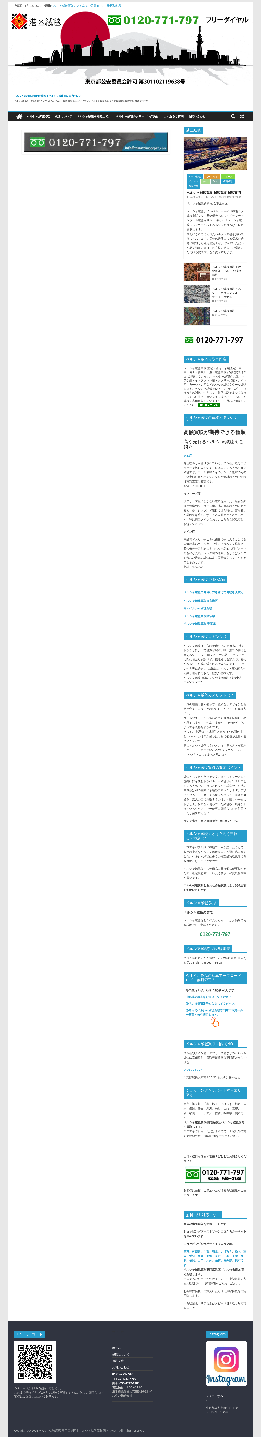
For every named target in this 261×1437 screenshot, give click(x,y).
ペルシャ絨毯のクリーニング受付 (137, 116)
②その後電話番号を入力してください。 (211, 1004)
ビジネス (193, 181)
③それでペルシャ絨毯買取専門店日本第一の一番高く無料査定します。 (214, 1012)
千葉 (206, 1251)
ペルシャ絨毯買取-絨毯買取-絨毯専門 (214, 192)
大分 (209, 1260)
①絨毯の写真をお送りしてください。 (210, 997)
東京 (186, 1251)
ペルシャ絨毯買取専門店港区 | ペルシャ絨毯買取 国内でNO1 (48, 96)
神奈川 (196, 1251)
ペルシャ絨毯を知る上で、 (94, 116)
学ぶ (215, 181)
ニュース (228, 176)
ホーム (116, 1348)
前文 (205, 181)
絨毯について (63, 116)
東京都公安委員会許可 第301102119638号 (222, 1410)
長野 (218, 1256)
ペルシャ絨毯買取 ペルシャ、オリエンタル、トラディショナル (227, 293)
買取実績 (193, 186)
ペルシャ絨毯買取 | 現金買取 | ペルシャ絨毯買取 (226, 271)
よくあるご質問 (174, 116)
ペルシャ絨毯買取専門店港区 (225, 197)
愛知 (192, 1256)
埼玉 (215, 1251)
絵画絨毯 (228, 181)
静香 (200, 1256)
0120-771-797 (210, 405)
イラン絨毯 (195, 176)
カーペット (212, 176)
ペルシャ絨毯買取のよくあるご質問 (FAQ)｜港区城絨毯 (86, 6)
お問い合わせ (197, 116)
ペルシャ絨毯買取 (38, 116)
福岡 (192, 1260)
